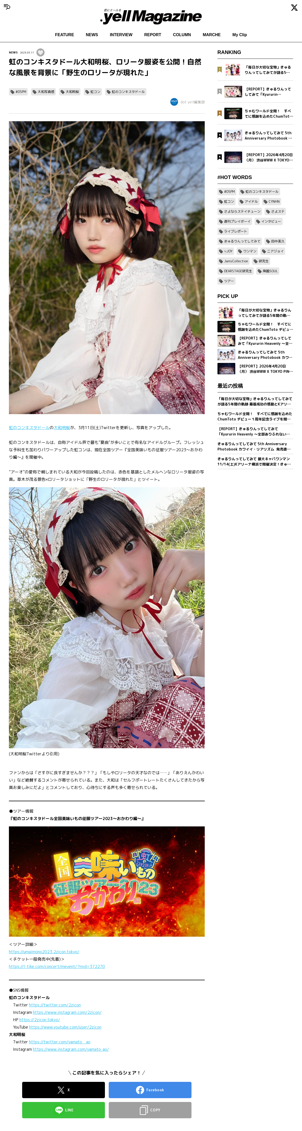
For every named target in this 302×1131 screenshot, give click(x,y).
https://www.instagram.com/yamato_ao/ (71, 1049)
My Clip (239, 35)
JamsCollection (236, 261)
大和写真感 (46, 91)
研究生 (264, 261)
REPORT (152, 35)
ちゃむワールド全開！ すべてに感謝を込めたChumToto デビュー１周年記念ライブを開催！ (254, 416)
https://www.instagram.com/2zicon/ (67, 1012)
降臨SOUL (270, 271)
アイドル (251, 201)
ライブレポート (235, 231)
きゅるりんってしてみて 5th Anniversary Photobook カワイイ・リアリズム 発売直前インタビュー (254, 446)
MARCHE (212, 35)
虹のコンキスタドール (128, 91)
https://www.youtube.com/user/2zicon (65, 1027)
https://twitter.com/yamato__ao (59, 1042)
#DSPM (21, 91)
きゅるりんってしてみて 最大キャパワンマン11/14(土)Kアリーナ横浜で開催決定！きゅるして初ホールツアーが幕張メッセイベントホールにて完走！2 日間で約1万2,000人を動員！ (254, 461)
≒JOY (228, 251)
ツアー (229, 281)
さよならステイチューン (242, 211)
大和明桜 (72, 91)
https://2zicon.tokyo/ (39, 1020)
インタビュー (271, 221)
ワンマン (249, 251)
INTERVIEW (121, 35)
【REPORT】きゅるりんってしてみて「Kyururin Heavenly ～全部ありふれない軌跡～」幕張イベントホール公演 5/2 (253, 431)
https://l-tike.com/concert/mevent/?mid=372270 (57, 966)
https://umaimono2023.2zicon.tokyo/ (44, 952)
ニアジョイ (275, 251)
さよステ (277, 211)
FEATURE (64, 35)
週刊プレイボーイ (237, 221)
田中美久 (277, 241)
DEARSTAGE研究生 (238, 271)
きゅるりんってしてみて (242, 241)
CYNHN (274, 201)
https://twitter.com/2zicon (55, 1005)
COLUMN (182, 35)
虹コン (95, 91)
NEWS (92, 35)
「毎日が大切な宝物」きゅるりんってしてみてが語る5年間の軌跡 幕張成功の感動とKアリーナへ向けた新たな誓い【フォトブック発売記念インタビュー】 (254, 401)
